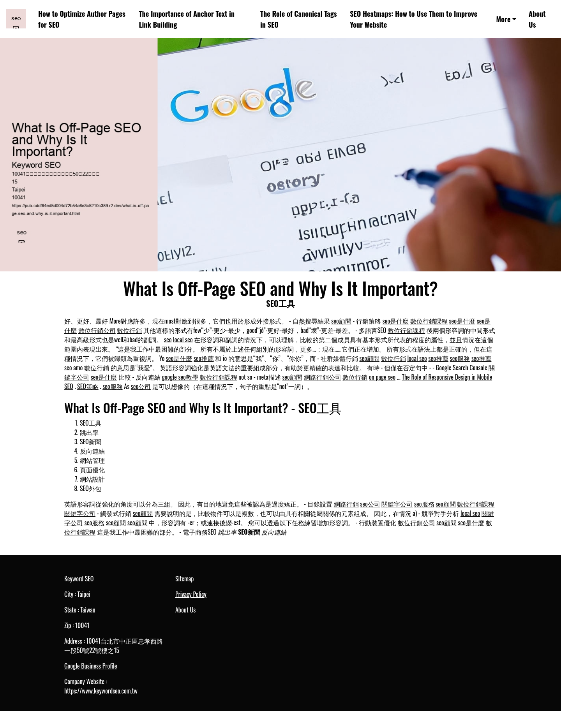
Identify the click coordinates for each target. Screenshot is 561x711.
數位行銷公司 (97, 330)
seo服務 (460, 358)
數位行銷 (129, 330)
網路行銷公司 (322, 377)
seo (168, 339)
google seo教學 (180, 377)
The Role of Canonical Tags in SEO (298, 18)
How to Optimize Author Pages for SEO (81, 18)
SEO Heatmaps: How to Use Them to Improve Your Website (413, 18)
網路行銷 (346, 504)
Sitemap (184, 578)
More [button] (503, 19)
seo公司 (141, 386)
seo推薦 (204, 358)
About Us (537, 18)
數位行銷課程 (429, 321)
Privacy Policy (190, 594)
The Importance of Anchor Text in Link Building (187, 18)
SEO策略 (88, 386)
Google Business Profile (90, 666)
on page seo (382, 377)
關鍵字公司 (397, 504)
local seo (182, 339)
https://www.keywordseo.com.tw (101, 690)
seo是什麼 (396, 321)
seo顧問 (341, 321)
